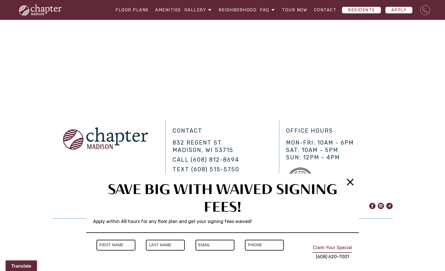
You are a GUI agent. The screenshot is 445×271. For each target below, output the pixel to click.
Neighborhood (235, 9)
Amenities (163, 9)
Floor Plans (127, 9)
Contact (325, 9)
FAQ (268, 9)
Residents (361, 9)
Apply (399, 9)
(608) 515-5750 (215, 169)
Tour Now (294, 9)
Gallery (196, 9)
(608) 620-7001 (332, 256)
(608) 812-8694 (215, 159)
